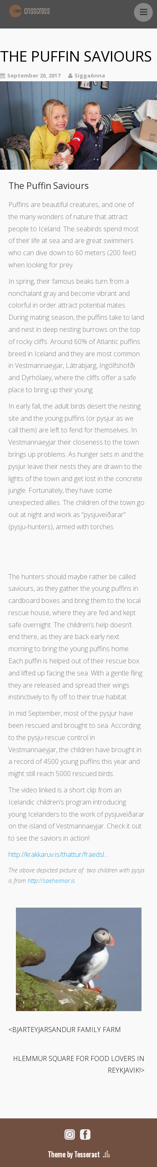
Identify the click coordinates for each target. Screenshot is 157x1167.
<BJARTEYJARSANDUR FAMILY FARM (64, 1029)
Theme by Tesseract (74, 1154)
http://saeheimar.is (51, 881)
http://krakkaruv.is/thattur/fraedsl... (58, 854)
